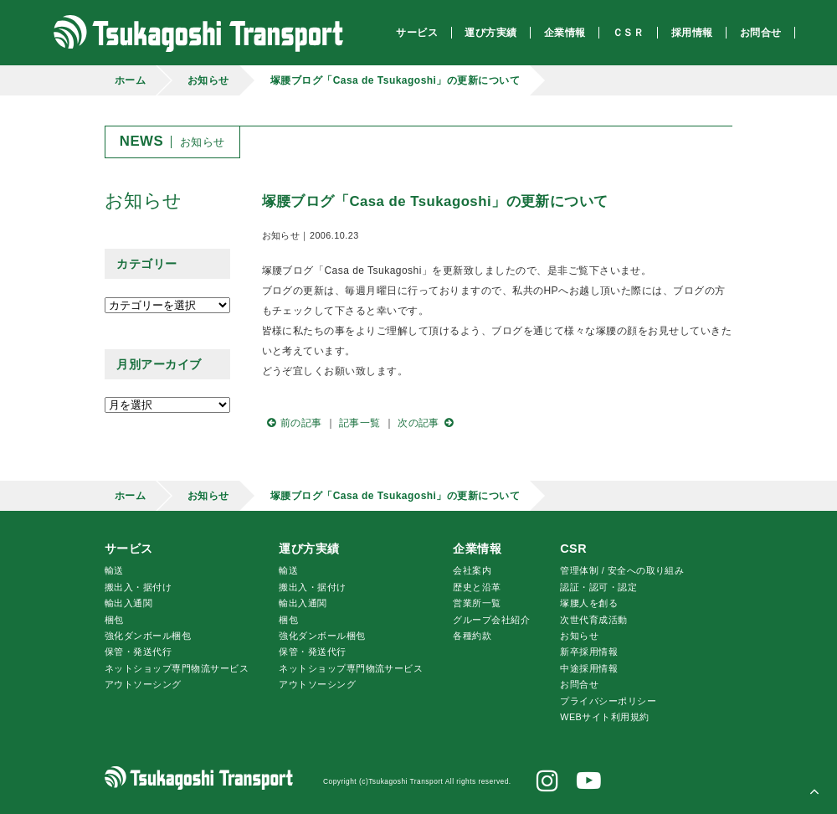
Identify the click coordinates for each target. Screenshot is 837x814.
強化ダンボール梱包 (148, 636)
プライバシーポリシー (608, 701)
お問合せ (579, 684)
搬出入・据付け (138, 587)
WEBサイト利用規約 (604, 717)
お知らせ (208, 80)
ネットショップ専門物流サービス (177, 668)
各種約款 (472, 636)
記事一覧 (360, 423)
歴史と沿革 (477, 587)
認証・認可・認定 (598, 587)
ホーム (130, 80)
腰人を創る (589, 603)
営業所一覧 (477, 603)
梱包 (114, 620)
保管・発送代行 (138, 652)
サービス (129, 548)
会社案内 (472, 570)
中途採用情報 (589, 668)
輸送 (114, 570)
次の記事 (428, 423)
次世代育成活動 (593, 620)
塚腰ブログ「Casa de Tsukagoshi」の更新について (395, 80)
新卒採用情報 (589, 652)
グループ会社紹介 (491, 620)
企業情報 (477, 548)
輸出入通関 (128, 603)
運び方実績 (309, 548)
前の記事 (292, 423)
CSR (573, 548)
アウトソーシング (143, 684)
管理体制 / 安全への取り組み (622, 570)
